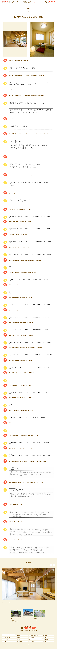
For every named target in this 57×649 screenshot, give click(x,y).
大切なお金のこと (30, 2)
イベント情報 (32, 637)
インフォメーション (46, 637)
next (54, 565)
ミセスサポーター (19, 641)
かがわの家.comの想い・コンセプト (15, 2)
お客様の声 (18, 637)
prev (51, 565)
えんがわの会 (32, 641)
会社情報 (44, 641)
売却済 (23, 620)
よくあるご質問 (45, 639)
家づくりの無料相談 (38, 1)
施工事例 (18, 635)
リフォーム (5, 641)
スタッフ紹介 (19, 639)
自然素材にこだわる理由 (25, 2)
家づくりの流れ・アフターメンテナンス (35, 639)
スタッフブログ (6, 639)
